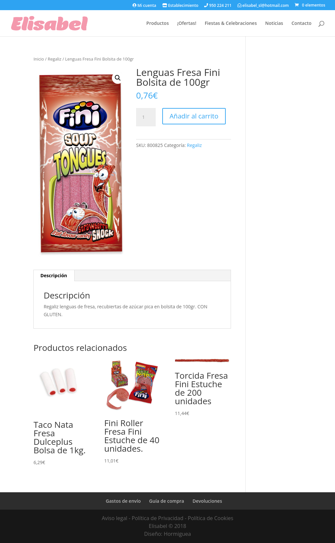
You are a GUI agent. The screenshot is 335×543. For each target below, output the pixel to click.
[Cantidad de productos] (146, 117)
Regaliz (55, 59)
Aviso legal (114, 518)
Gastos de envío (123, 501)
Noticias (274, 23)
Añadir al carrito (193, 116)
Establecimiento (180, 5)
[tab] (54, 275)
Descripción (53, 275)
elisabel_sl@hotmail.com (263, 5)
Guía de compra (166, 501)
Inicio (38, 59)
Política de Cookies (210, 518)
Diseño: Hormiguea (167, 533)
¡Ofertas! (186, 23)
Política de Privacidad (158, 518)
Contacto (301, 23)
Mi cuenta (144, 5)
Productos (157, 23)
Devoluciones (207, 501)
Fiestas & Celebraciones (231, 23)
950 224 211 (217, 5)
